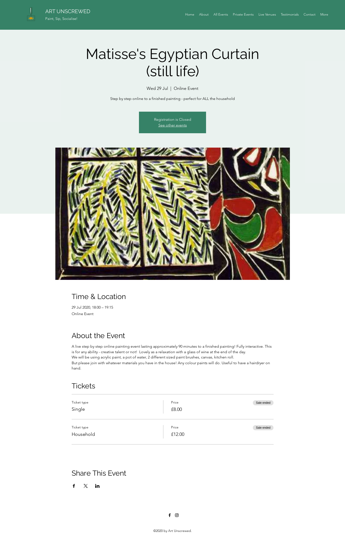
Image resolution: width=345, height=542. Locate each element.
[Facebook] (169, 515)
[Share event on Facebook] (74, 486)
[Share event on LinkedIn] (97, 486)
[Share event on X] (85, 486)
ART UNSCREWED (67, 11)
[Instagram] (176, 515)
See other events (172, 125)
